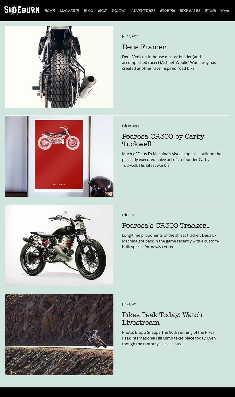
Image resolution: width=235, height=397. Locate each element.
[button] (69, 12)
